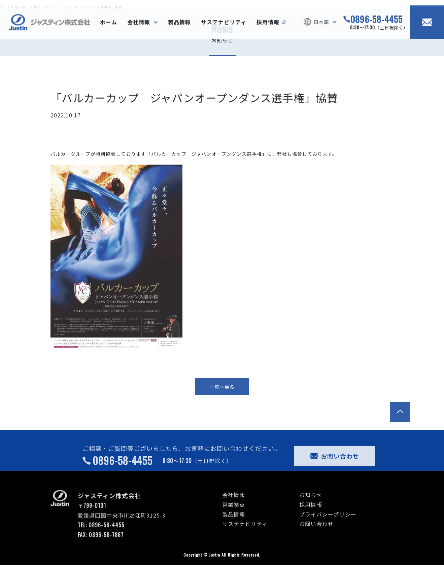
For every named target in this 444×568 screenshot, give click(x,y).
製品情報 (179, 31)
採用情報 (268, 31)
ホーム (108, 31)
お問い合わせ (334, 464)
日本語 (321, 30)
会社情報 (138, 31)
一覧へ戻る (222, 395)
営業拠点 (233, 513)
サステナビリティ (223, 31)
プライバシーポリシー (327, 523)
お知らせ (310, 503)
